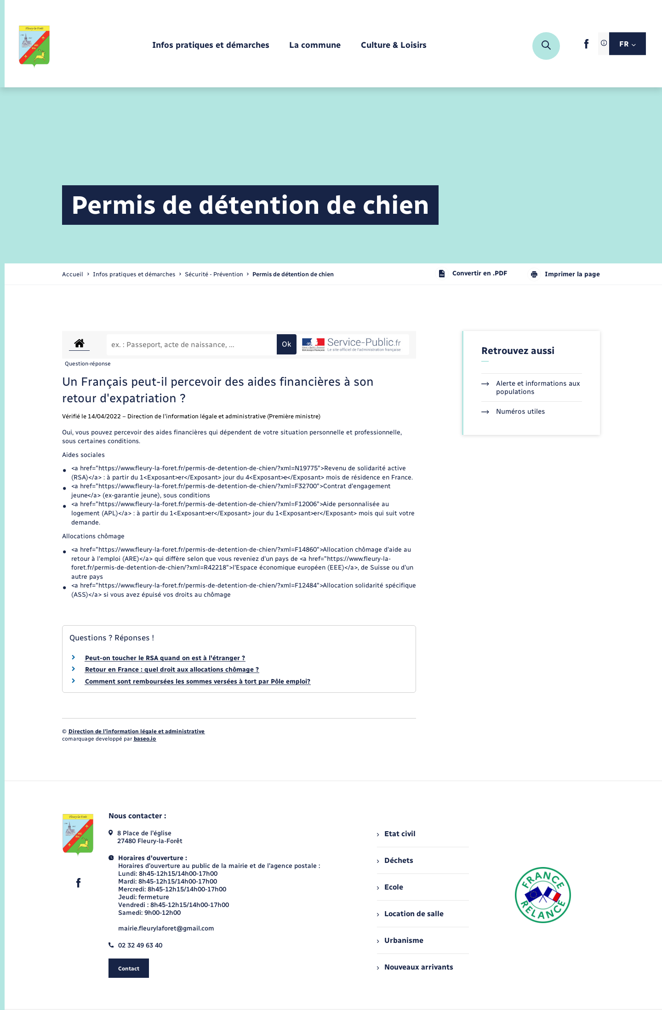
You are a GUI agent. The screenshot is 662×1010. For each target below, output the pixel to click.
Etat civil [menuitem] (396, 833)
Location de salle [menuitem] (410, 913)
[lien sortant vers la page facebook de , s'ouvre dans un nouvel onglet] (586, 47)
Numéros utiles (513, 411)
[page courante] (293, 274)
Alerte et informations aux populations (530, 387)
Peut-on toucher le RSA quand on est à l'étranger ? (165, 658)
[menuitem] (210, 45)
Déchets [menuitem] (395, 860)
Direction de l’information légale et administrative (136, 731)
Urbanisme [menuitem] (400, 940)
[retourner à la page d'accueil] (34, 46)
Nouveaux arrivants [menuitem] (415, 967)
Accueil (72, 274)
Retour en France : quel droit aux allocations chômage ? (172, 669)
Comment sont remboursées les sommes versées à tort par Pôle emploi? (197, 681)
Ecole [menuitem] (390, 887)
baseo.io (145, 739)
